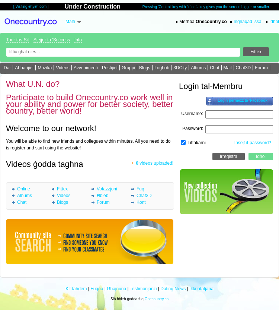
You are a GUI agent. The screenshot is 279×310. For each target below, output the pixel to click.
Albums (198, 67)
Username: (192, 113)
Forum (261, 67)
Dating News (173, 288)
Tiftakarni (196, 142)
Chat (214, 67)
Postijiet (110, 67)
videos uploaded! (154, 163)
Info (78, 39)
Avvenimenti (86, 67)
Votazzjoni (107, 189)
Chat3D (243, 67)
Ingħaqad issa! (248, 21)
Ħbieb (102, 195)
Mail (228, 67)
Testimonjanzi (143, 288)
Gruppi (128, 67)
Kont (141, 202)
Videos (62, 67)
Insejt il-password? (252, 142)
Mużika (45, 67)
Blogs (144, 67)
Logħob (161, 67)
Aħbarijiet (24, 67)
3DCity (180, 67)
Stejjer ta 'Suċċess (51, 39)
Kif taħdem (76, 288)
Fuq (140, 189)
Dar (7, 67)
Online (23, 189)
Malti (70, 21)
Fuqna (96, 288)
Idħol (274, 21)
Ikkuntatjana (201, 288)
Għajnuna (116, 288)
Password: (192, 128)
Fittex (62, 189)
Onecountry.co (157, 299)
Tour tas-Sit (17, 39)
